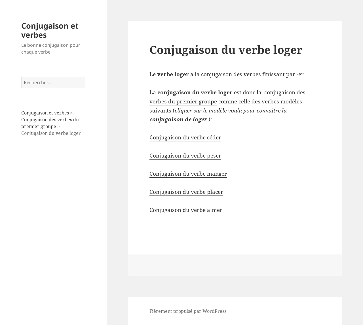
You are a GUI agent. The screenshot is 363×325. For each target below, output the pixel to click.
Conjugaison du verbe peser (185, 155)
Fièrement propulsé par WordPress (187, 311)
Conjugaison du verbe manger (188, 173)
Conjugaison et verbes (50, 30)
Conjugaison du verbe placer (186, 192)
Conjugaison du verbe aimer (185, 210)
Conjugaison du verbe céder (185, 137)
